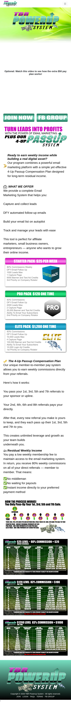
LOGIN (25, 697)
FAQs (32, 697)
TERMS (40, 697)
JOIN (18, 697)
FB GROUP (50, 697)
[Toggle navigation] (65, 4)
